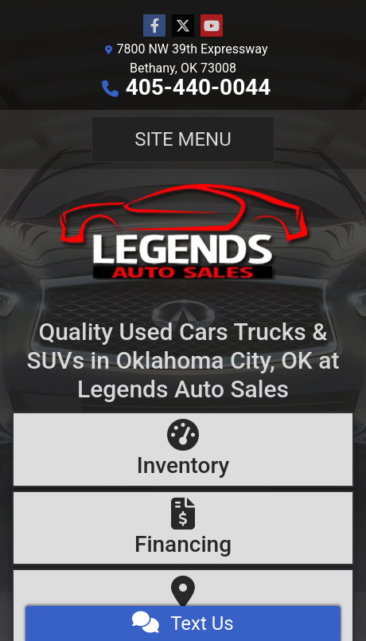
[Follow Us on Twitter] (183, 26)
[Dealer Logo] (183, 230)
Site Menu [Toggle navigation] (183, 139)
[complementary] (318, 593)
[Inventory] (183, 449)
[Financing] (183, 528)
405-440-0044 (198, 87)
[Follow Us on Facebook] (154, 26)
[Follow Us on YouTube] (212, 26)
